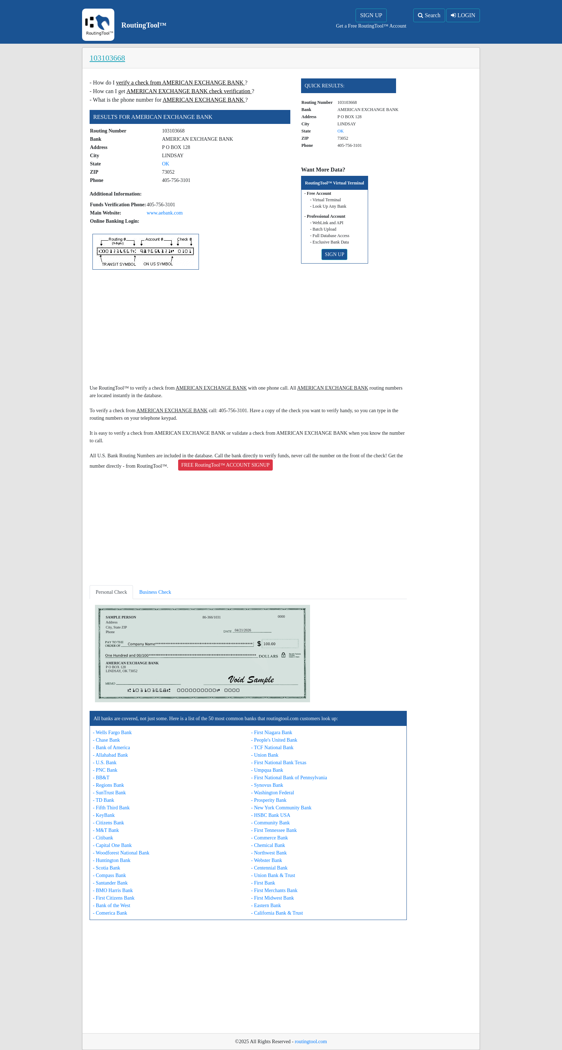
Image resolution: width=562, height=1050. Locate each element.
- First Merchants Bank (274, 890)
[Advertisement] (248, 328)
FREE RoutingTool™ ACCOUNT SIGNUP (225, 465)
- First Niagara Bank (271, 732)
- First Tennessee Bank (274, 830)
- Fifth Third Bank (111, 807)
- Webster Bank (266, 860)
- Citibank (103, 838)
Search (429, 15)
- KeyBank (104, 815)
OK (165, 164)
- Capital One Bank (112, 845)
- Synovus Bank (267, 785)
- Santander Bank (110, 883)
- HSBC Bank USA (270, 815)
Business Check (155, 592)
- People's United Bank (274, 740)
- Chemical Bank (268, 845)
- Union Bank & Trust (273, 875)
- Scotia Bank (106, 868)
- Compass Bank (109, 875)
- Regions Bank (108, 785)
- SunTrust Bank (109, 792)
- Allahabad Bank (110, 755)
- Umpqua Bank (267, 770)
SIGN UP (371, 15)
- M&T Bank (106, 830)
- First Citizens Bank (113, 898)
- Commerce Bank (269, 838)
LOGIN (463, 15)
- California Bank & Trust (277, 913)
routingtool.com (311, 1041)
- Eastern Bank (266, 905)
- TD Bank (103, 800)
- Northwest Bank (269, 853)
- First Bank (263, 883)
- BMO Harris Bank (113, 890)
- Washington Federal (272, 792)
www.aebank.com (164, 213)
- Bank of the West (111, 905)
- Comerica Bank (110, 913)
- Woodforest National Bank (121, 853)
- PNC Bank (105, 770)
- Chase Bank (106, 740)
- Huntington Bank (111, 860)
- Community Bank (270, 822)
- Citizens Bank (108, 822)
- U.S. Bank (104, 762)
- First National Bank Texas (278, 762)
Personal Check (111, 592)
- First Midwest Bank (272, 898)
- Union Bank (264, 755)
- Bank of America (111, 747)
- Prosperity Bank (269, 800)
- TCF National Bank (272, 747)
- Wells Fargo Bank (112, 732)
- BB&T (101, 777)
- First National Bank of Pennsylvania (289, 777)
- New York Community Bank (281, 807)
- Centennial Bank (269, 868)
